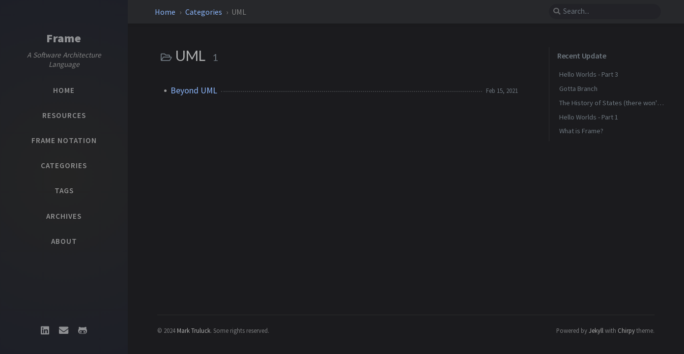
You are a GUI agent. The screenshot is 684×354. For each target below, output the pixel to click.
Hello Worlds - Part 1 (588, 117)
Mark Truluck (193, 330)
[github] (82, 330)
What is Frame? (581, 130)
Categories (204, 12)
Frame (64, 38)
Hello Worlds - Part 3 (588, 74)
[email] (64, 330)
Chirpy (626, 330)
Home (165, 12)
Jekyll (596, 330)
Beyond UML (194, 90)
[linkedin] (44, 330)
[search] (605, 11)
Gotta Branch (578, 88)
